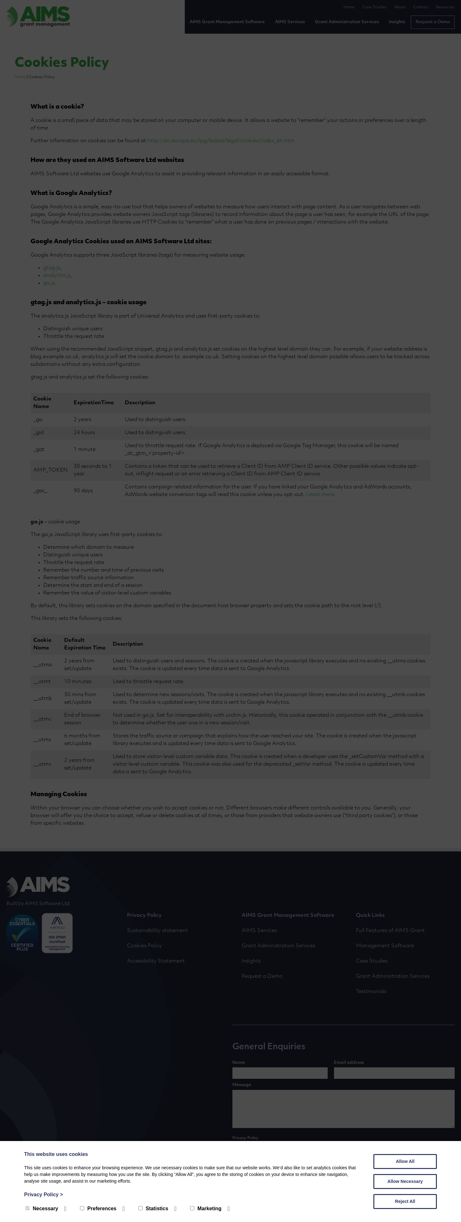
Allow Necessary (405, 1181)
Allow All (405, 1161)
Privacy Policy (43, 1194)
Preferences (98, 1208)
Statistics (153, 1208)
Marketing (206, 1208)
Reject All (405, 1201)
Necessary (41, 1208)
